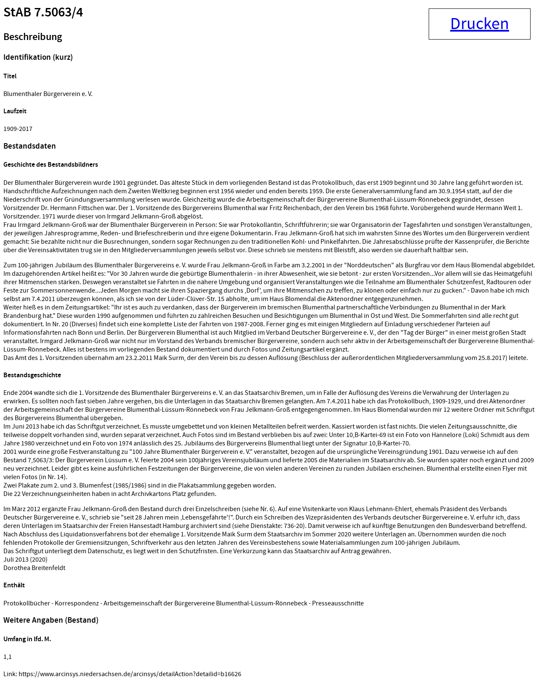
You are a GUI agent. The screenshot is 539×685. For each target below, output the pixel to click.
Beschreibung (32, 37)
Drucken (479, 24)
